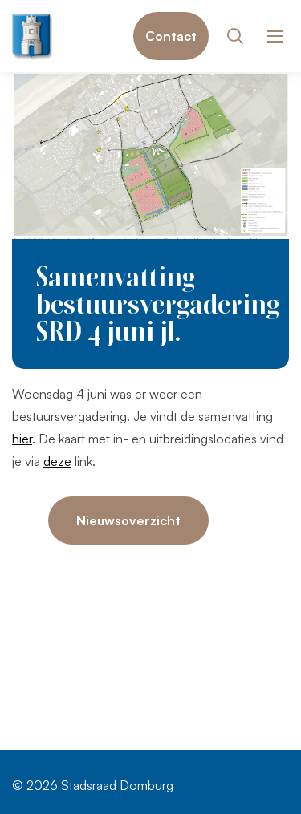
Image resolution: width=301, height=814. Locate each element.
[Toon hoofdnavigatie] (275, 36)
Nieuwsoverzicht (128, 520)
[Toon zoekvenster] (235, 36)
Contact (171, 36)
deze (57, 461)
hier (22, 439)
